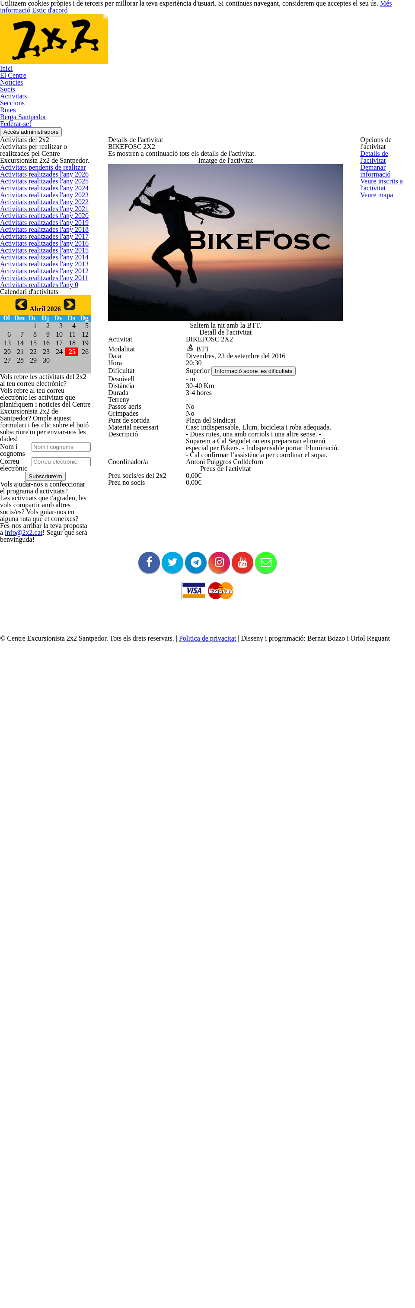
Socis (197, 34)
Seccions (263, 34)
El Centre (133, 34)
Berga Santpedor (337, 34)
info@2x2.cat (45, 1054)
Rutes (295, 34)
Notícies (167, 34)
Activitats (228, 34)
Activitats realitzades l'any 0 (33, 523)
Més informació (346, 1286)
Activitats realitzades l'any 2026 (38, 217)
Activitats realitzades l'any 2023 (38, 274)
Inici (104, 34)
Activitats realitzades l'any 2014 (38, 447)
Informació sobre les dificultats (256, 446)
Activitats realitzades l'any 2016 (38, 408)
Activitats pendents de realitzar (37, 198)
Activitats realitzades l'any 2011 (38, 504)
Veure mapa (375, 247)
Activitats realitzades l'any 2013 (38, 466)
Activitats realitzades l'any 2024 (38, 255)
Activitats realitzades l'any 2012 (38, 485)
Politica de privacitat (222, 1264)
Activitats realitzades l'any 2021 (38, 313)
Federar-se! (387, 34)
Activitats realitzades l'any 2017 (38, 389)
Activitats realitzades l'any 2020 (38, 332)
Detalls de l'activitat (383, 152)
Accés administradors (382, 80)
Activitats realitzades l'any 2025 (38, 236)
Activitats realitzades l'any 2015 (38, 428)
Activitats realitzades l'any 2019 (38, 351)
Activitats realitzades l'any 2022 (38, 293)
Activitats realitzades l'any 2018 (38, 370)
